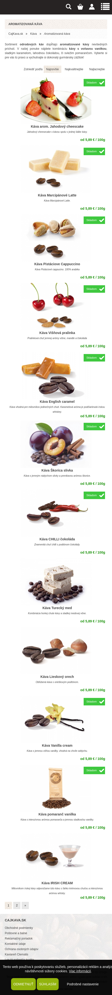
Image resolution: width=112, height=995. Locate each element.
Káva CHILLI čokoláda (57, 539)
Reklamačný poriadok (18, 938)
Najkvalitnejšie (74, 69)
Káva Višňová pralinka (57, 333)
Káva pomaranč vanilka (57, 814)
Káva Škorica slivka (57, 470)
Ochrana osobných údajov (21, 949)
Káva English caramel (57, 402)
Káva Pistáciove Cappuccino (57, 264)
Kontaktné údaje (15, 944)
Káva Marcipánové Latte (57, 195)
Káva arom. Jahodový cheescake (57, 126)
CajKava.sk (15, 33)
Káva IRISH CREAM (57, 883)
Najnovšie (52, 69)
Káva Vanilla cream (57, 745)
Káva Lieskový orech (57, 677)
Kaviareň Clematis (16, 954)
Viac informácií (80, 971)
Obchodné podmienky (19, 928)
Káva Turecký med (57, 608)
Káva (33, 33)
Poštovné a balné (16, 933)
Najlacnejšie (97, 69)
